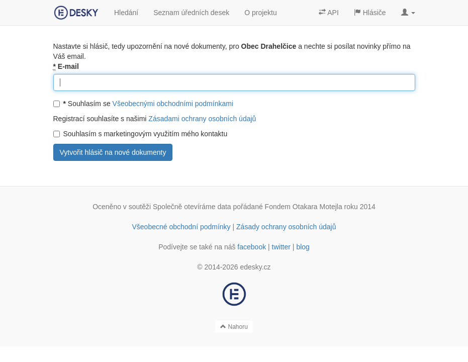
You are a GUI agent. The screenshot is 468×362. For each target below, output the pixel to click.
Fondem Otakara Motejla (303, 207)
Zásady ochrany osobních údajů (286, 227)
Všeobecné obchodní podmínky (181, 227)
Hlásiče (370, 13)
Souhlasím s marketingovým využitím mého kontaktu (140, 134)
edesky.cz (255, 267)
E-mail (66, 66)
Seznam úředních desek (191, 13)
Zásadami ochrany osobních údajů (202, 119)
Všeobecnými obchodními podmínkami (173, 104)
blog (302, 247)
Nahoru (234, 326)
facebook (251, 247)
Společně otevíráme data (192, 207)
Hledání (126, 13)
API (329, 13)
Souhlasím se (143, 104)
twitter (281, 247)
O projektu (260, 13)
